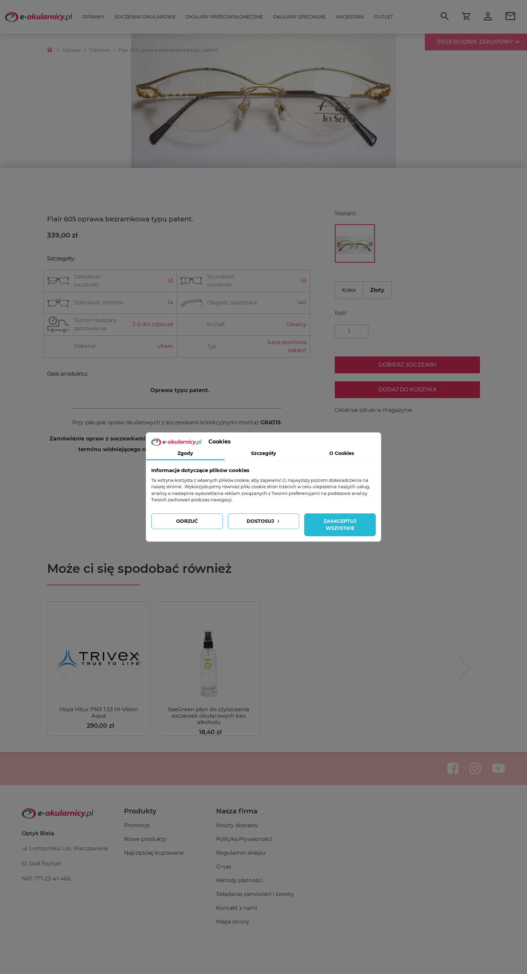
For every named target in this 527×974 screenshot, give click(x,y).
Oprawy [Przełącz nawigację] (93, 17)
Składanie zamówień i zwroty (255, 894)
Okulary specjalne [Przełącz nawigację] (299, 17)
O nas (223, 866)
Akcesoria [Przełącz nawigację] (350, 17)
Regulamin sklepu (241, 853)
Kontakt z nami (236, 908)
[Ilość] (351, 331)
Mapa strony (232, 922)
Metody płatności (239, 880)
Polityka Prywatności (244, 839)
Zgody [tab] (185, 453)
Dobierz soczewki (407, 365)
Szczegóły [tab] (263, 453)
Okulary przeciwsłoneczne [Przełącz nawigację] (224, 17)
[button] (62, 668)
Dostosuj (264, 521)
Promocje (137, 825)
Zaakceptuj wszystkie (340, 524)
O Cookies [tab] (341, 453)
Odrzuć (187, 521)
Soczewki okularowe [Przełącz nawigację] (145, 17)
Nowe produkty (145, 839)
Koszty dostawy (237, 825)
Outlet (383, 17)
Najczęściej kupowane (154, 853)
